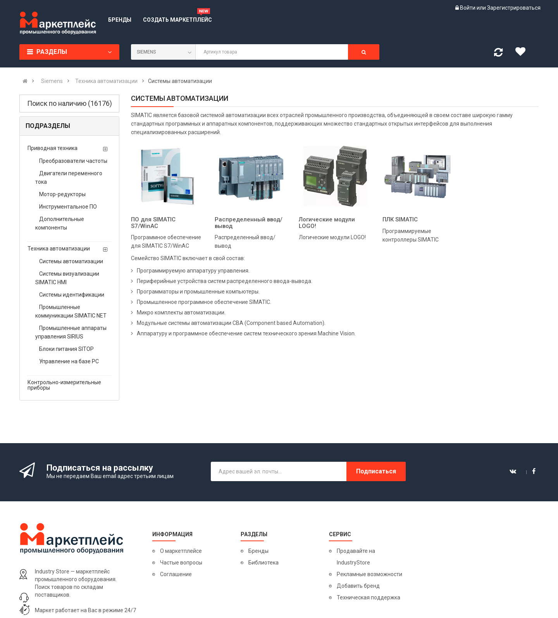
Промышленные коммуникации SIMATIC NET (71, 311)
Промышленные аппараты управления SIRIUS (71, 332)
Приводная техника (53, 148)
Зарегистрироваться (514, 8)
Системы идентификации (71, 295)
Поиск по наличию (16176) (69, 103)
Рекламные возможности (369, 574)
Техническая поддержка (368, 597)
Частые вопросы (181, 562)
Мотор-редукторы (62, 194)
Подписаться (376, 471)
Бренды (258, 551)
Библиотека (263, 562)
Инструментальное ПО (68, 207)
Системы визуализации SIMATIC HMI (67, 278)
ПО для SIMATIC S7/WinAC (153, 223)
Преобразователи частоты (73, 161)
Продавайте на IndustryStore (356, 557)
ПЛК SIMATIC (400, 219)
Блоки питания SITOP (66, 349)
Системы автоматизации (71, 261)
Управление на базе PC (69, 361)
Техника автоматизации (59, 248)
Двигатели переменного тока (68, 177)
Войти (468, 8)
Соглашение (176, 574)
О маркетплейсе (181, 551)
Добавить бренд (358, 586)
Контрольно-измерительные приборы (64, 385)
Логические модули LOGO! (327, 223)
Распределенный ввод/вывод (248, 223)
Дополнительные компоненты (59, 223)
